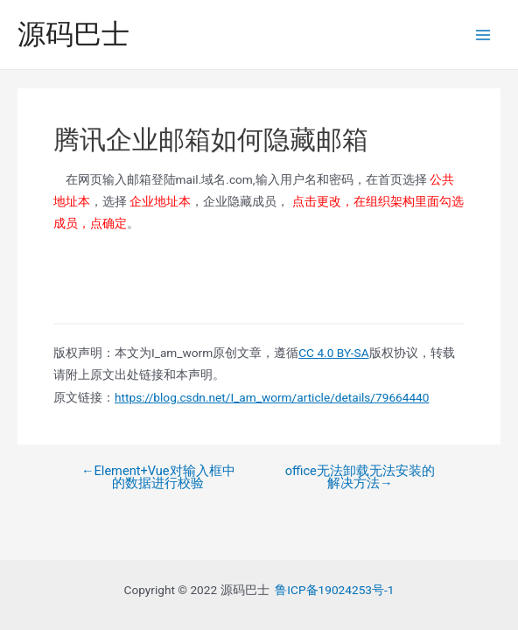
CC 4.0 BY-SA (333, 353)
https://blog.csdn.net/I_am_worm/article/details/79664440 (272, 397)
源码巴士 (74, 34)
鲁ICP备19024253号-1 (334, 590)
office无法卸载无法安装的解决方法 (360, 477)
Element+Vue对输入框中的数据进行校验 (158, 477)
